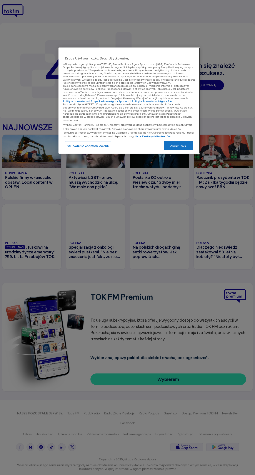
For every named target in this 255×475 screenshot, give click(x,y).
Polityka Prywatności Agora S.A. (152, 101)
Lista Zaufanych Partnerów (153, 136)
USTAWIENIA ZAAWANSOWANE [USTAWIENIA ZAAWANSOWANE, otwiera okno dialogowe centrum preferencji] (88, 145)
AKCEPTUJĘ (178, 145)
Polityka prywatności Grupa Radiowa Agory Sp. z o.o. (96, 101)
